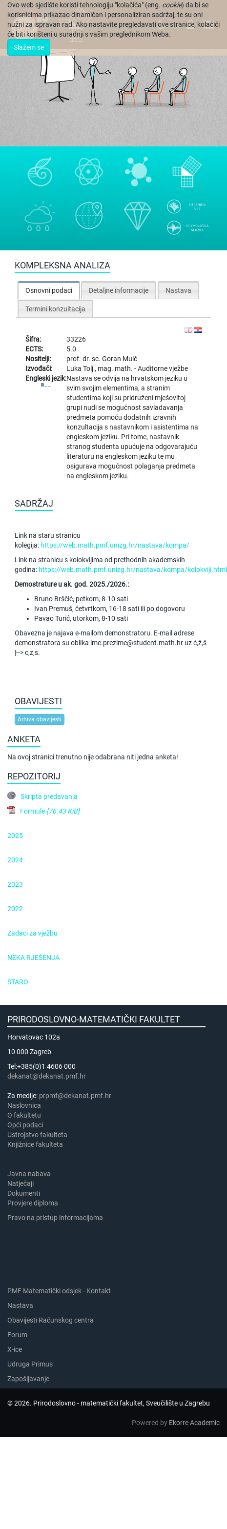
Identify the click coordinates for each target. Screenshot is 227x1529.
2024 (15, 860)
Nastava (20, 1305)
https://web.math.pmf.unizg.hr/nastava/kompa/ (115, 545)
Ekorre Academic (194, 1423)
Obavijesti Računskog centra (50, 1320)
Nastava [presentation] (178, 290)
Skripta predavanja (49, 796)
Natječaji (20, 1183)
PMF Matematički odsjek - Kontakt (59, 1291)
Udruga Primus (30, 1364)
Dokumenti (23, 1193)
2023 (15, 884)
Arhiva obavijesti (40, 719)
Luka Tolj (80, 368)
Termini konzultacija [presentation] (55, 309)
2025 (15, 835)
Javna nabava (29, 1174)
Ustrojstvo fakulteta (37, 1135)
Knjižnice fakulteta (35, 1144)
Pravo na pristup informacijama (56, 1218)
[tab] (49, 290)
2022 (15, 909)
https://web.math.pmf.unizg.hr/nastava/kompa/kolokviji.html (133, 569)
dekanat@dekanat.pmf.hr (46, 1076)
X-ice (14, 1349)
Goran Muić (119, 359)
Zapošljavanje (28, 1379)
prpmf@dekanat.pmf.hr (75, 1096)
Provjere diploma (32, 1203)
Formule (50, 811)
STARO (17, 982)
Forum (17, 1335)
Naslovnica (24, 1105)
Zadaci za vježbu (32, 933)
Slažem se (29, 47)
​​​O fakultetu (24, 1115)
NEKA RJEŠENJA (33, 957)
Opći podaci (25, 1125)
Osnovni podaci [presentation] (48, 290)
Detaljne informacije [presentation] (118, 290)
